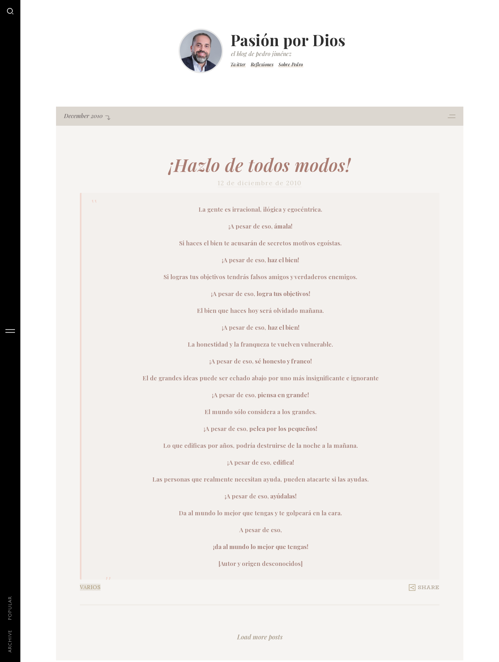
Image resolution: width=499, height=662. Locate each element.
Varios (90, 587)
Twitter (238, 64)
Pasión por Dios (288, 40)
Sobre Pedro (290, 64)
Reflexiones (262, 64)
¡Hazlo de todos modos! (260, 164)
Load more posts (260, 636)
